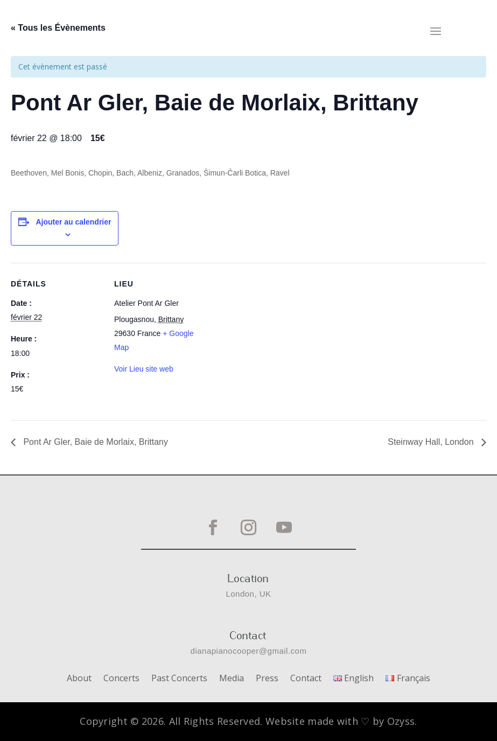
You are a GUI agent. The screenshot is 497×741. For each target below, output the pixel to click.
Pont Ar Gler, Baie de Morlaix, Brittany (94, 441)
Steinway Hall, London (432, 441)
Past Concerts (179, 679)
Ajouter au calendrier (73, 222)
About (79, 679)
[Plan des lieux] (274, 337)
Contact (305, 679)
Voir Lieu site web (143, 369)
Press (267, 679)
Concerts (121, 679)
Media (231, 679)
